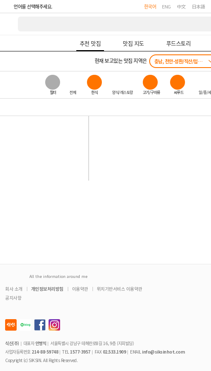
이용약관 (80, 289)
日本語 (198, 6)
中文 (181, 6)
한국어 (150, 6)
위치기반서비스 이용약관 (119, 289)
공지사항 (13, 298)
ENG (166, 6)
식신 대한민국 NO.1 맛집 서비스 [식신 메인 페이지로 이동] (9, 24)
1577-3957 (80, 351)
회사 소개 (14, 289)
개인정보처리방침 (47, 289)
